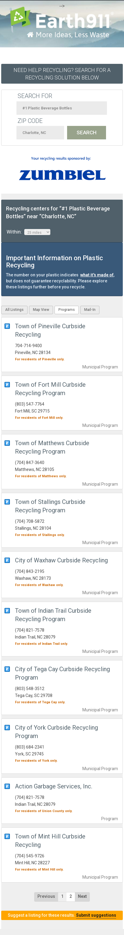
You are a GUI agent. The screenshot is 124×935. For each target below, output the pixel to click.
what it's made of (97, 274)
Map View (41, 310)
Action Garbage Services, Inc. (53, 786)
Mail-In (90, 310)
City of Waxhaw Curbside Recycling (61, 560)
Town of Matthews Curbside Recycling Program (52, 447)
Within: (28, 232)
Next (82, 896)
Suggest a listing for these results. (62, 915)
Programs (66, 310)
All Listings (14, 310)
